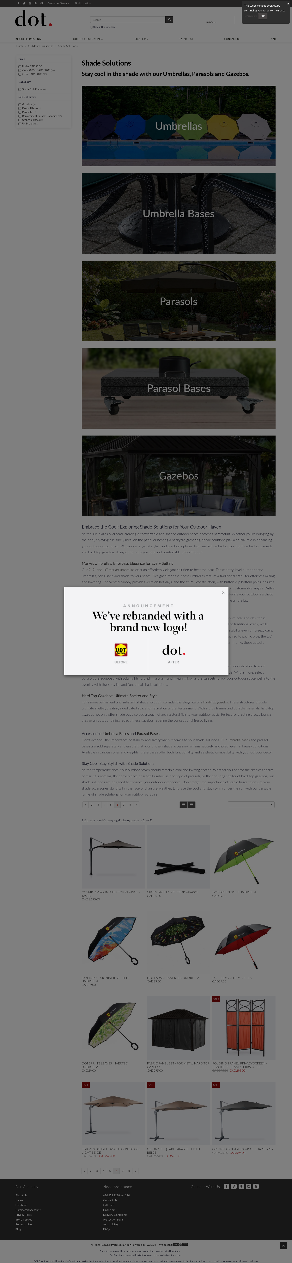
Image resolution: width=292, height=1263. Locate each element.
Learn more (251, 15)
